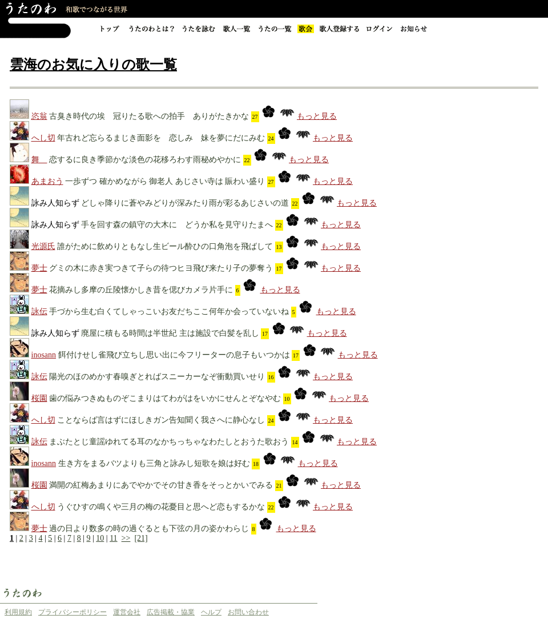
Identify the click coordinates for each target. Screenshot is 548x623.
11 (113, 538)
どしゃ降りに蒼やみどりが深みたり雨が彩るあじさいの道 (185, 203)
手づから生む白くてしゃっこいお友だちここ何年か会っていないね (169, 311)
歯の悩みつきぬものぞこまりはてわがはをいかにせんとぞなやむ (165, 398)
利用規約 (18, 612)
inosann (44, 355)
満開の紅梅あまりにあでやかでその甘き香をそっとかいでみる (161, 485)
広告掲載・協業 (171, 612)
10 (100, 538)
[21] (140, 538)
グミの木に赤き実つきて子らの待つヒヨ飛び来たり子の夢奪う (161, 268)
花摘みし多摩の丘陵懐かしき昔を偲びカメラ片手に (141, 290)
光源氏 (43, 246)
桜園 (39, 398)
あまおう (47, 181)
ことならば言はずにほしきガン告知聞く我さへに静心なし (161, 420)
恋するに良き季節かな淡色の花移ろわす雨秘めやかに (145, 159)
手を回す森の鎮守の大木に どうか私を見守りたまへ (177, 224)
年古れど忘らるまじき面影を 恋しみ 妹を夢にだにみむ (161, 138)
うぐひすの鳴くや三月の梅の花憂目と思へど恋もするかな (161, 507)
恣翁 (39, 116)
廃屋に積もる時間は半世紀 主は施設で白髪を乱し (170, 333)
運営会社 (126, 612)
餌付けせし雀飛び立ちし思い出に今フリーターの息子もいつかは (174, 355)
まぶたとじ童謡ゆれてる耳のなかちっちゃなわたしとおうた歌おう (169, 441)
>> (126, 538)
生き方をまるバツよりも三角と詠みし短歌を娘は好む (154, 463)
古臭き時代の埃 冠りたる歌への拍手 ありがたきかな (149, 116)
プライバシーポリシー (72, 612)
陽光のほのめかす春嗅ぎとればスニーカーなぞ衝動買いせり (157, 376)
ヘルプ (211, 612)
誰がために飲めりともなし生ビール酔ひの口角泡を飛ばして (165, 246)
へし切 (43, 138)
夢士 (39, 268)
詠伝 (39, 311)
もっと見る (317, 116)
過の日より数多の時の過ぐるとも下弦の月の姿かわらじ (149, 528)
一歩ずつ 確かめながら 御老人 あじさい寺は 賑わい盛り (165, 181)
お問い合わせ (248, 612)
